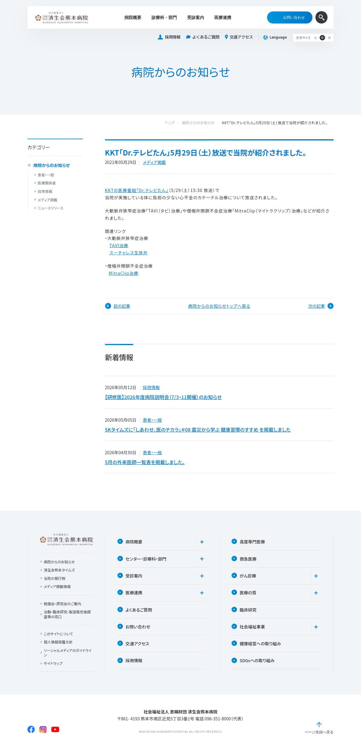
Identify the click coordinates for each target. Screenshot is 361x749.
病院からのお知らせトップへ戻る (219, 306)
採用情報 (169, 37)
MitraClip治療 (123, 273)
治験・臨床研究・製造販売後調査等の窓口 (67, 614)
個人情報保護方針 (58, 642)
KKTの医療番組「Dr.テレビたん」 (137, 190)
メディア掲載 (47, 199)
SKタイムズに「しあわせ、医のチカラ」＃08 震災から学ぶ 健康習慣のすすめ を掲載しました (198, 429)
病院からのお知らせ (52, 165)
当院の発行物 (54, 578)
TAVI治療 (119, 245)
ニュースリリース (50, 208)
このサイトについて (58, 634)
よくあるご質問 (202, 37)
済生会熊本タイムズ (59, 570)
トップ (176, 123)
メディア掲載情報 (57, 587)
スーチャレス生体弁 (129, 253)
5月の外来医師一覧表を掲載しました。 (145, 462)
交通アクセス (239, 37)
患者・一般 (46, 174)
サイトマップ (53, 663)
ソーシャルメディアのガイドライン (68, 653)
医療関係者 (47, 183)
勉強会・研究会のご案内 (62, 604)
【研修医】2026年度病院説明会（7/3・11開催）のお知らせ (163, 397)
